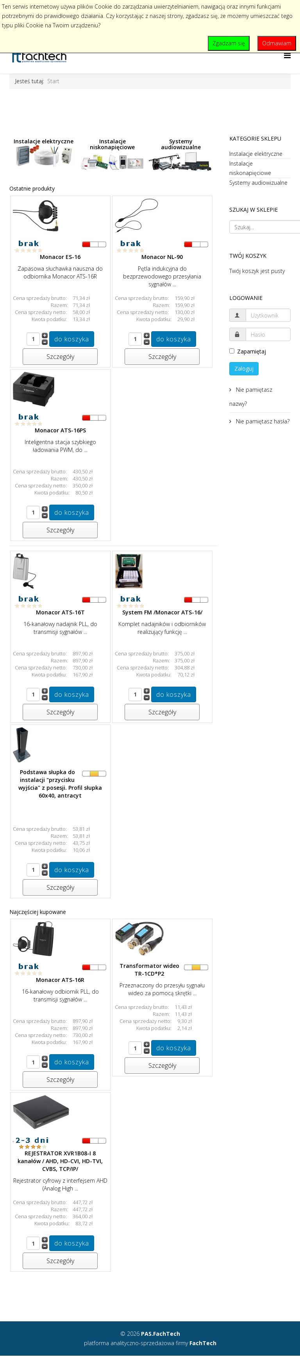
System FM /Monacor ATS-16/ (162, 612)
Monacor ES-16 (60, 257)
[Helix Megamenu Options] (287, 55)
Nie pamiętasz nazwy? (250, 396)
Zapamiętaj (247, 351)
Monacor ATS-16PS (60, 430)
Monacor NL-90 (162, 257)
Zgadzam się (228, 43)
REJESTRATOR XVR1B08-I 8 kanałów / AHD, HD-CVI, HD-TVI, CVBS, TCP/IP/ (60, 1161)
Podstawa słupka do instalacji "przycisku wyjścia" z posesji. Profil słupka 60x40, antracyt (60, 783)
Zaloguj (244, 368)
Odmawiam (276, 43)
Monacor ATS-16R (60, 979)
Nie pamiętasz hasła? (261, 421)
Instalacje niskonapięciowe (112, 155)
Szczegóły (60, 356)
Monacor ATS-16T (60, 612)
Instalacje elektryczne (44, 152)
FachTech (202, 1343)
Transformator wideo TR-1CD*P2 (149, 969)
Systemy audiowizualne (181, 154)
